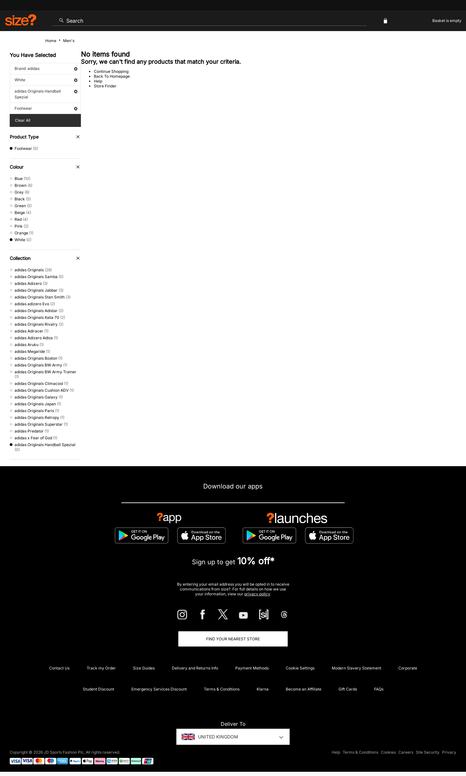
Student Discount (98, 689)
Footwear (46, 108)
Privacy (449, 752)
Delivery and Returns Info (195, 668)
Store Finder (105, 86)
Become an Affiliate (303, 689)
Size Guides (144, 668)
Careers (405, 752)
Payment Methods (252, 668)
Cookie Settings (300, 668)
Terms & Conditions (221, 689)
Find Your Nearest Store (233, 638)
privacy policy (257, 593)
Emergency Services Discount (159, 689)
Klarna (263, 689)
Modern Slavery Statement (356, 668)
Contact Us (59, 668)
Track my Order (101, 668)
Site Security (427, 752)
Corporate (407, 668)
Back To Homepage (112, 76)
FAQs (378, 689)
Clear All (22, 120)
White (46, 79)
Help (98, 81)
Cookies (388, 752)
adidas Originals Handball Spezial (46, 94)
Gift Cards (347, 689)
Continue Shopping (111, 71)
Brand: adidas (46, 68)
